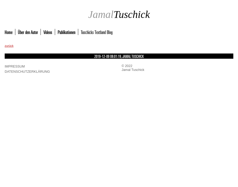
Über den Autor (28, 32)
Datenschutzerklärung (27, 72)
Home (8, 32)
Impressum (15, 66)
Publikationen (66, 32)
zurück (9, 45)
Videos (47, 32)
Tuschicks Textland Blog (97, 32)
